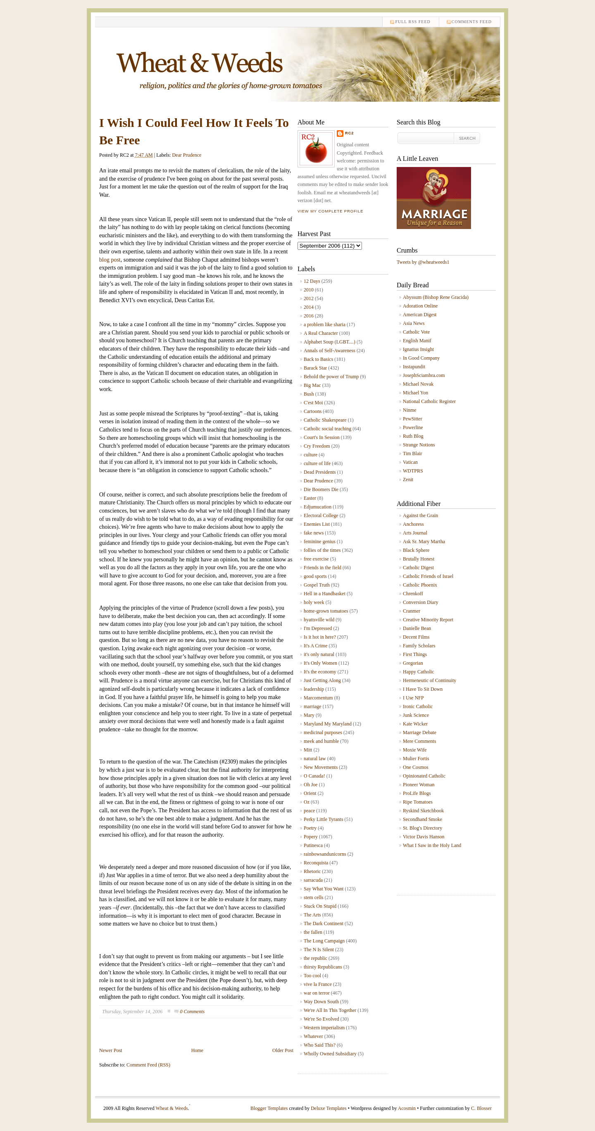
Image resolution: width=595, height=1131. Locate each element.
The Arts (312, 915)
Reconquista (316, 863)
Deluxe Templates (329, 1108)
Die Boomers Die (321, 489)
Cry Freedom (317, 446)
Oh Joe (311, 784)
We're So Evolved (321, 1019)
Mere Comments (419, 741)
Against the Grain (420, 515)
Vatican (410, 462)
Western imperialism (324, 1028)
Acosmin (407, 1108)
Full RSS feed (412, 21)
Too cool (312, 975)
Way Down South (321, 1002)
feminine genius (320, 541)
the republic (315, 958)
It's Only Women (320, 663)
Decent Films (416, 637)
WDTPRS (413, 471)
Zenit (408, 479)
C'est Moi (313, 403)
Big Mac (312, 385)
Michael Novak (418, 384)
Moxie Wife (415, 750)
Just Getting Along (322, 680)
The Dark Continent (323, 923)
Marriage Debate (419, 732)
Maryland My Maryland (328, 724)
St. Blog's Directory (422, 828)
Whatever (313, 1036)
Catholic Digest (418, 567)
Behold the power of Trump (331, 376)
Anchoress (413, 524)
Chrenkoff (413, 594)
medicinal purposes (323, 732)
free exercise (316, 559)
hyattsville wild (319, 620)
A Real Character (321, 333)
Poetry (310, 828)
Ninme (409, 410)
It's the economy (320, 672)
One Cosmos (415, 767)
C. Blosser (481, 1108)
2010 (309, 290)
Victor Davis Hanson (424, 837)
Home (197, 1050)
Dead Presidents (320, 472)
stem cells (314, 897)
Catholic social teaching (327, 429)
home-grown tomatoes (326, 611)
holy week (314, 602)
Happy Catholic (418, 672)
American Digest (420, 314)
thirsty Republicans (323, 967)
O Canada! (314, 776)
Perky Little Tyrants (323, 819)
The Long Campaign (324, 941)
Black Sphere (416, 550)
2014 (309, 307)
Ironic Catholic (418, 706)
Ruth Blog (413, 436)
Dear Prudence (186, 155)
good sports (315, 576)
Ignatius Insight (418, 349)
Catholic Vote (416, 332)
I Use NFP (413, 698)
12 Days (312, 281)
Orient (310, 793)
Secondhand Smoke (422, 819)
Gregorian (413, 663)
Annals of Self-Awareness (329, 350)
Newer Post (110, 1050)
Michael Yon (415, 393)
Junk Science (416, 715)
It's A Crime (316, 646)
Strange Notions (419, 445)
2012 (309, 298)
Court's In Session (322, 437)
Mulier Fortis (416, 758)
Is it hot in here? (320, 637)
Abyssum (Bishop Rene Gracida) (436, 297)
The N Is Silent (319, 949)
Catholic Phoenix (420, 585)
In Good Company (421, 358)
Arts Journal (415, 533)
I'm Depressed (318, 628)
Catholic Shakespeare (325, 420)
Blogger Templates (269, 1108)
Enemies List (317, 524)
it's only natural (319, 654)
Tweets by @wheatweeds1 (423, 262)
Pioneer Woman (418, 784)
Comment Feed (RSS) (148, 1065)
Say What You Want (324, 889)
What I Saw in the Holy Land (432, 845)
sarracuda (313, 880)
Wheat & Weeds (171, 1108)
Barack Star (315, 368)
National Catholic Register (429, 401)
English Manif (417, 341)
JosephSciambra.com (424, 375)
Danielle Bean (417, 628)
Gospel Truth (317, 585)
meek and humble (321, 741)
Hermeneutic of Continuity (429, 680)
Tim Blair (412, 453)
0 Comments (192, 1011)
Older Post (282, 1050)
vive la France (318, 984)
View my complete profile (330, 211)
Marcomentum (318, 698)
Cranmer (411, 611)
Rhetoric (312, 871)
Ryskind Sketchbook (423, 811)
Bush (309, 394)
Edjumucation (317, 507)
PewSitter (412, 419)
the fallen (313, 932)
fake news (314, 533)
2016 (309, 316)
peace (309, 811)
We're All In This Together (330, 1010)
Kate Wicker (415, 724)
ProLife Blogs (417, 793)
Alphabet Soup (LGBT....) (329, 342)
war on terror (317, 993)
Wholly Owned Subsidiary (330, 1054)
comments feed (472, 21)
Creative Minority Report (428, 620)
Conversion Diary (420, 602)
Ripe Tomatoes (418, 802)
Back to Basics (318, 359)
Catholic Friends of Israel (428, 576)
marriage (312, 706)
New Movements (321, 767)
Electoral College (321, 515)
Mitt (308, 750)
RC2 (349, 133)
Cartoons (312, 411)
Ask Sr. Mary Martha (424, 541)
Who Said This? (320, 1045)
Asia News (413, 323)
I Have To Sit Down (423, 689)
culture (310, 455)
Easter (310, 498)
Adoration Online (420, 306)
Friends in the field (322, 567)
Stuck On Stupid (320, 906)
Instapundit (414, 367)
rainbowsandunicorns (325, 854)
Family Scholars (419, 646)
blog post (110, 260)
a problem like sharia (324, 324)
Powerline (413, 427)
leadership (314, 689)
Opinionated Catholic (424, 776)
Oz (306, 802)
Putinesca (313, 845)
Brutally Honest (418, 559)
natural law (315, 758)
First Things (415, 654)
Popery (311, 837)
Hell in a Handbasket (324, 594)
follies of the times (322, 550)
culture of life (317, 463)
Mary (309, 715)
